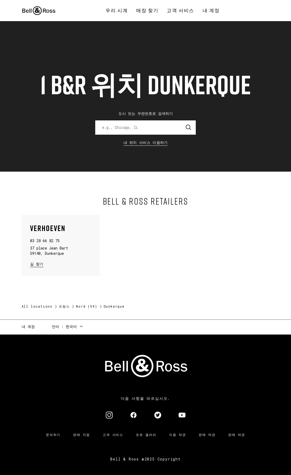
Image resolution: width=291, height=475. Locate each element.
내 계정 (28, 326)
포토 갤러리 (146, 434)
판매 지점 (81, 434)
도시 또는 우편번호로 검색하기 (145, 113)
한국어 (71, 326)
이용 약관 (177, 434)
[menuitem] (116, 10)
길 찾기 (37, 263)
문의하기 (53, 434)
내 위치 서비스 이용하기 (145, 142)
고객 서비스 (113, 434)
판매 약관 (207, 434)
